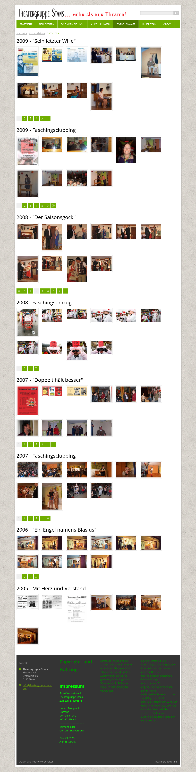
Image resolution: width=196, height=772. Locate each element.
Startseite (21, 33)
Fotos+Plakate (37, 33)
